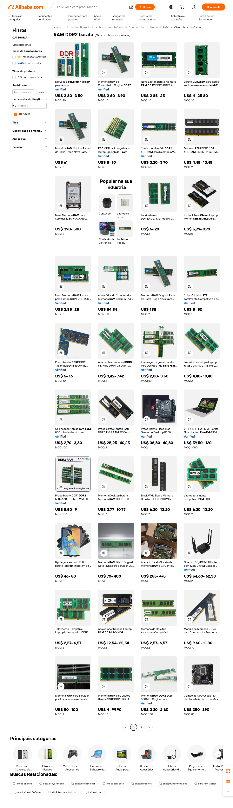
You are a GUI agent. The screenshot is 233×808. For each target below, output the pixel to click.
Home (57, 27)
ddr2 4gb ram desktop (62, 792)
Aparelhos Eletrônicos (80, 27)
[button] (131, 7)
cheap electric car (83, 783)
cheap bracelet (141, 783)
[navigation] (29, 377)
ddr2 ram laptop (205, 783)
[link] (228, 771)
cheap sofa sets (113, 783)
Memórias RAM (159, 27)
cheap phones (22, 783)
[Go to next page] (149, 727)
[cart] (183, 7)
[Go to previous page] (125, 727)
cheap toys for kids (51, 783)
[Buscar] (145, 7)
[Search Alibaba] (91, 7)
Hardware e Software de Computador (121, 27)
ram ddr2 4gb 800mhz (27, 792)
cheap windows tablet (173, 783)
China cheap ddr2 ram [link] (187, 27)
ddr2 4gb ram (93, 792)
